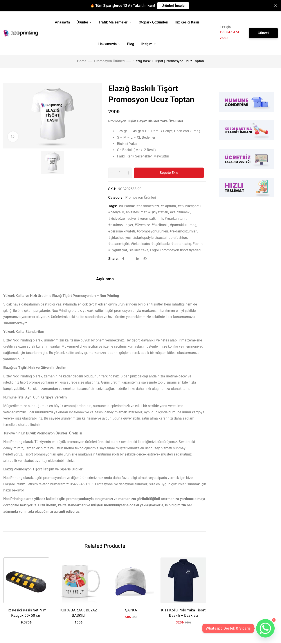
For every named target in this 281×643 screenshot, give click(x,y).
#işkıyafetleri (158, 212)
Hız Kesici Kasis (187, 22)
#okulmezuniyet (120, 225)
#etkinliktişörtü (189, 206)
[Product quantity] (120, 173)
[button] (173, 5)
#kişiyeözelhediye (122, 218)
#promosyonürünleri (152, 231)
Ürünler (84, 22)
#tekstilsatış (140, 244)
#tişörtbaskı (160, 244)
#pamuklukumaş (183, 225)
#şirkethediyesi (119, 238)
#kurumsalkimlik (150, 218)
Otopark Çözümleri (153, 22)
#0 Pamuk (127, 206)
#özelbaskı (159, 225)
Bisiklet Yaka (138, 250)
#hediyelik (116, 212)
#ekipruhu (168, 206)
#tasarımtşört (118, 244)
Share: (113, 259)
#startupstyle (143, 238)
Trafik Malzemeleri (115, 22)
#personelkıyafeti (121, 231)
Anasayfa (62, 22)
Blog (130, 44)
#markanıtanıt (176, 218)
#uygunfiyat (117, 250)
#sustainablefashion (171, 238)
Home (81, 61)
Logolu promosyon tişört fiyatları (175, 250)
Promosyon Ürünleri (109, 61)
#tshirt (198, 244)
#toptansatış (181, 244)
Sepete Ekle (169, 173)
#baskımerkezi (147, 206)
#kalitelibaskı (180, 212)
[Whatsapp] (265, 628)
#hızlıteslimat (136, 212)
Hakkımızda (109, 44)
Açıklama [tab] (105, 278)
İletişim (148, 44)
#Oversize (142, 225)
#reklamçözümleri (183, 231)
